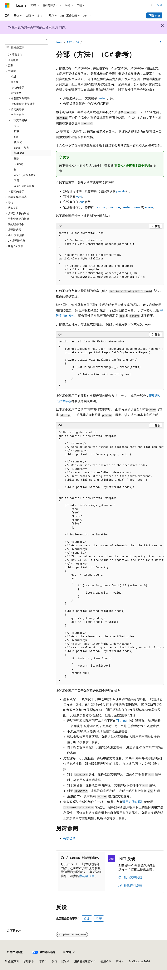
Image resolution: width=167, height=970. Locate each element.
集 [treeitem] (15, 169)
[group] (110, 556)
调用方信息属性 (133, 802)
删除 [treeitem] (16, 158)
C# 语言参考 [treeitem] (15, 54)
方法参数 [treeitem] (16, 93)
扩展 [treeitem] (16, 131)
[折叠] (47, 39)
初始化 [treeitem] (18, 142)
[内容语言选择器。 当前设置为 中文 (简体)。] (15, 952)
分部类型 (69, 838)
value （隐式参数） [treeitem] (25, 186)
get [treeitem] (16, 136)
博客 (41, 961)
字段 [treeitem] (16, 180)
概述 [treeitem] (13, 76)
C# (77, 42)
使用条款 (106, 961)
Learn (59, 42)
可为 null (122, 720)
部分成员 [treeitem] (19, 153)
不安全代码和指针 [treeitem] (18, 218)
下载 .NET (154, 15)
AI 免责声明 (12, 961)
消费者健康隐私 (83, 961)
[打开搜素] (151, 5)
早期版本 (28, 961)
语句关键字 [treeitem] (17, 87)
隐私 (64, 961)
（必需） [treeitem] (19, 164)
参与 (54, 961)
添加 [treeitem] (16, 126)
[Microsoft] (7, 5)
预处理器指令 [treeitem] (16, 224)
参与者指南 (87, 876)
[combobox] (26, 47)
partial (102, 98)
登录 (159, 5)
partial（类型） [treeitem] (23, 147)
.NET (69, 42)
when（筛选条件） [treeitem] (25, 175)
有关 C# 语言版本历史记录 (132, 165)
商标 (118, 961)
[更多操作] (160, 42)
